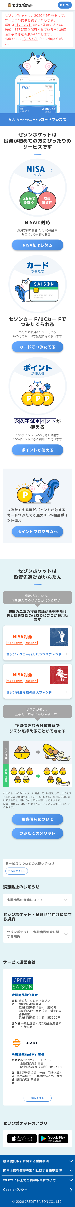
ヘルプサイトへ (16, 871)
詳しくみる (37, 1098)
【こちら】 (23, 25)
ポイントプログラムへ (37, 531)
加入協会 (16, 1025)
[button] (4, 5)
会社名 (15, 1002)
